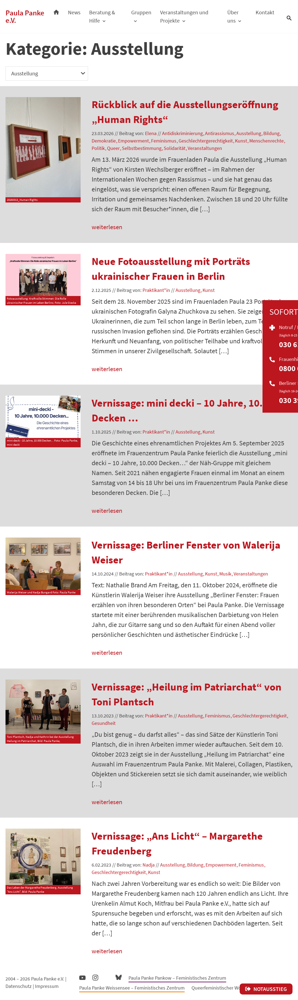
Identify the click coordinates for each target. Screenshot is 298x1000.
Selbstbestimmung (142, 148)
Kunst (241, 141)
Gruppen (144, 12)
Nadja (149, 867)
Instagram (95, 979)
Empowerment (133, 141)
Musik (225, 575)
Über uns (233, 16)
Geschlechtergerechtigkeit (206, 141)
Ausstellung (248, 133)
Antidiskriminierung (182, 133)
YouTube (82, 979)
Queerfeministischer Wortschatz (225, 990)
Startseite (60, 11)
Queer (113, 148)
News (78, 12)
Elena (151, 133)
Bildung (271, 133)
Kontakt (265, 12)
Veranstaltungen (205, 148)
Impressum (47, 988)
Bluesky (119, 979)
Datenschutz (19, 988)
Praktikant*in (156, 290)
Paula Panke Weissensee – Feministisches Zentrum (132, 990)
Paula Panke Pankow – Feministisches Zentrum (177, 980)
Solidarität (174, 148)
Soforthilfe (291, 335)
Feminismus (163, 141)
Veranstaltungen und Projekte (187, 16)
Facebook (107, 978)
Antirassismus (219, 133)
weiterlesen (108, 227)
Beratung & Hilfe (106, 16)
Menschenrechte (266, 141)
